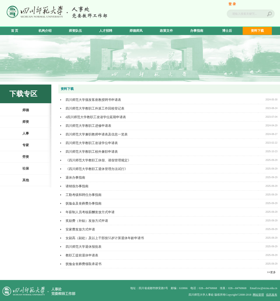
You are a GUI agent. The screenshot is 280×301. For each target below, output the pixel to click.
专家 (25, 145)
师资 (25, 122)
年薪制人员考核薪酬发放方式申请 (90, 212)
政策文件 (166, 30)
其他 (25, 180)
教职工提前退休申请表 (82, 255)
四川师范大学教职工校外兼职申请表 (92, 151)
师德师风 (136, 30)
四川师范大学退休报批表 (84, 246)
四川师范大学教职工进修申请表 (88, 125)
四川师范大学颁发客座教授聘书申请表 (93, 100)
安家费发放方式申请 (80, 229)
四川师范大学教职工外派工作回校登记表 (95, 108)
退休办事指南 (75, 177)
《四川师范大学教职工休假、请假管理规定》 (98, 160)
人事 (25, 133)
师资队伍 (75, 30)
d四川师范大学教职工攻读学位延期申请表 (96, 117)
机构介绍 (45, 30)
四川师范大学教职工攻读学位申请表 (92, 143)
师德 (25, 110)
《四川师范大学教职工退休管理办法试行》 (97, 169)
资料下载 (257, 30)
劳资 (25, 157)
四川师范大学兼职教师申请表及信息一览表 (97, 134)
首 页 (14, 30)
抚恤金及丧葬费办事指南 (84, 203)
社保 (25, 168)
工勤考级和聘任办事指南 (84, 195)
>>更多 (271, 272)
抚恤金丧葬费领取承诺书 (84, 264)
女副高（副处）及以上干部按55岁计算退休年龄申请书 (105, 238)
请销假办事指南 (77, 186)
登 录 (232, 4)
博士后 (227, 30)
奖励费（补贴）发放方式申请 (87, 221)
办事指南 (196, 30)
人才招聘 (105, 30)
